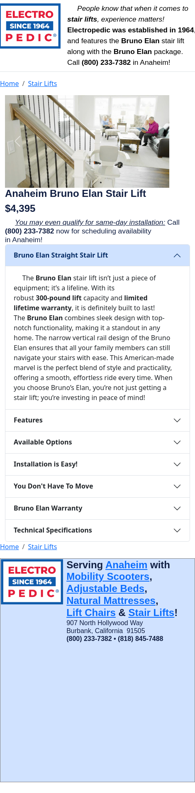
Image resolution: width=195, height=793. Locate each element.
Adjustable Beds (105, 588)
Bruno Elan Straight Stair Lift (61, 255)
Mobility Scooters (107, 576)
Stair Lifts (42, 83)
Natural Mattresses (111, 600)
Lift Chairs (91, 612)
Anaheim (126, 564)
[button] (17, 141)
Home (9, 83)
